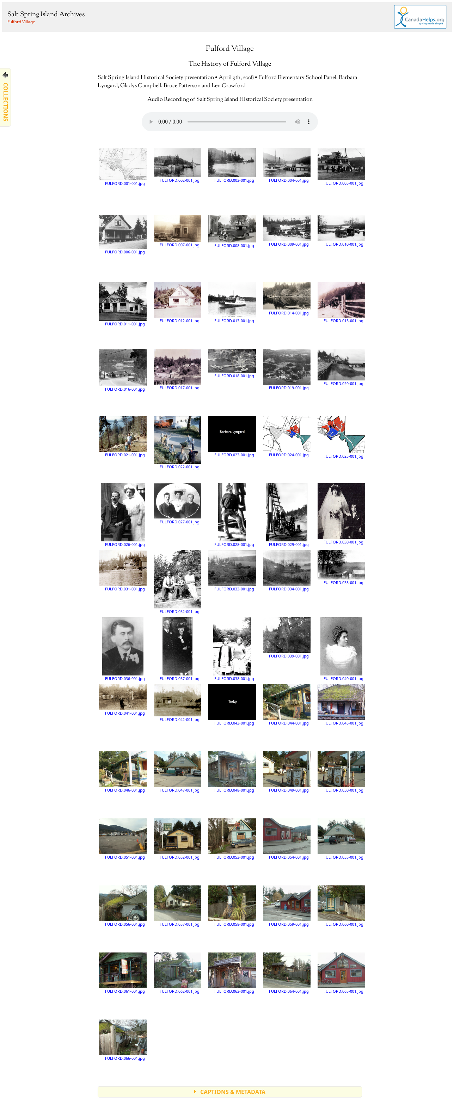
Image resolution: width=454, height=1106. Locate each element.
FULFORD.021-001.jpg (123, 436)
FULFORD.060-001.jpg (341, 906)
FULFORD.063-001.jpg (232, 973)
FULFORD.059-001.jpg (287, 906)
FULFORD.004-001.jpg (287, 165)
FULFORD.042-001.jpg (177, 703)
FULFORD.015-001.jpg (341, 302)
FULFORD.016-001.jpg (123, 370)
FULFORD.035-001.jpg (341, 567)
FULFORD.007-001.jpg (177, 231)
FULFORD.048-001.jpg (232, 772)
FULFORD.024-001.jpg (287, 436)
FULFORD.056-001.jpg (123, 906)
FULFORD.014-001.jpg (287, 298)
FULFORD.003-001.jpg (232, 165)
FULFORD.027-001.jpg (177, 503)
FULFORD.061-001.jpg (123, 973)
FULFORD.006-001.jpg (123, 234)
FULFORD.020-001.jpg (341, 367)
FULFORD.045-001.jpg (341, 705)
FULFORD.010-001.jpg (341, 231)
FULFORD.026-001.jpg (122, 515)
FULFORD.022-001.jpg (177, 442)
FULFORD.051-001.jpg (123, 839)
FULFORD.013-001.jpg (232, 302)
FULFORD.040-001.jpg (341, 649)
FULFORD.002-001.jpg (177, 165)
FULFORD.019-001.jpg (287, 369)
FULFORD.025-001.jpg (341, 437)
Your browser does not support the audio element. (230, 121)
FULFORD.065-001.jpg (341, 973)
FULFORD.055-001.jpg (341, 839)
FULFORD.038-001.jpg (233, 649)
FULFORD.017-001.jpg (177, 369)
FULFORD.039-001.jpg (287, 638)
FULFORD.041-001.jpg (123, 700)
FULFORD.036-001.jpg (123, 649)
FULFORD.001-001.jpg (123, 167)
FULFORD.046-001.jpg (123, 772)
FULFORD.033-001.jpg (232, 570)
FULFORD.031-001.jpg (123, 570)
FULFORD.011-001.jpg (123, 304)
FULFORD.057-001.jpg (177, 906)
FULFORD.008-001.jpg (232, 231)
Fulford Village (21, 21)
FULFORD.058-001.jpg (232, 906)
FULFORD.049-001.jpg (287, 772)
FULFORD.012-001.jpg (177, 302)
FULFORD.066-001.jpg (123, 1040)
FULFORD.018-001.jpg (232, 363)
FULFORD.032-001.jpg (177, 582)
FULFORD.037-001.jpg (180, 649)
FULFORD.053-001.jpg (232, 839)
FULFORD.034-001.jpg (287, 570)
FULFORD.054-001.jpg (287, 839)
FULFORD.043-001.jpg (232, 705)
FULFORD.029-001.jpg (287, 515)
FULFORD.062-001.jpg (177, 973)
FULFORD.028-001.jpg (234, 515)
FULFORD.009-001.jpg (287, 231)
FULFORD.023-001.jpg (232, 436)
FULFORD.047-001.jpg (177, 772)
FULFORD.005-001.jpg (341, 167)
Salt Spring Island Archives (46, 14)
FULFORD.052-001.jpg (177, 839)
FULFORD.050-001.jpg (341, 772)
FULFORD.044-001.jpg (287, 705)
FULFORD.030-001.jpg (341, 514)
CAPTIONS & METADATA (232, 1092)
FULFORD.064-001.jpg (287, 973)
